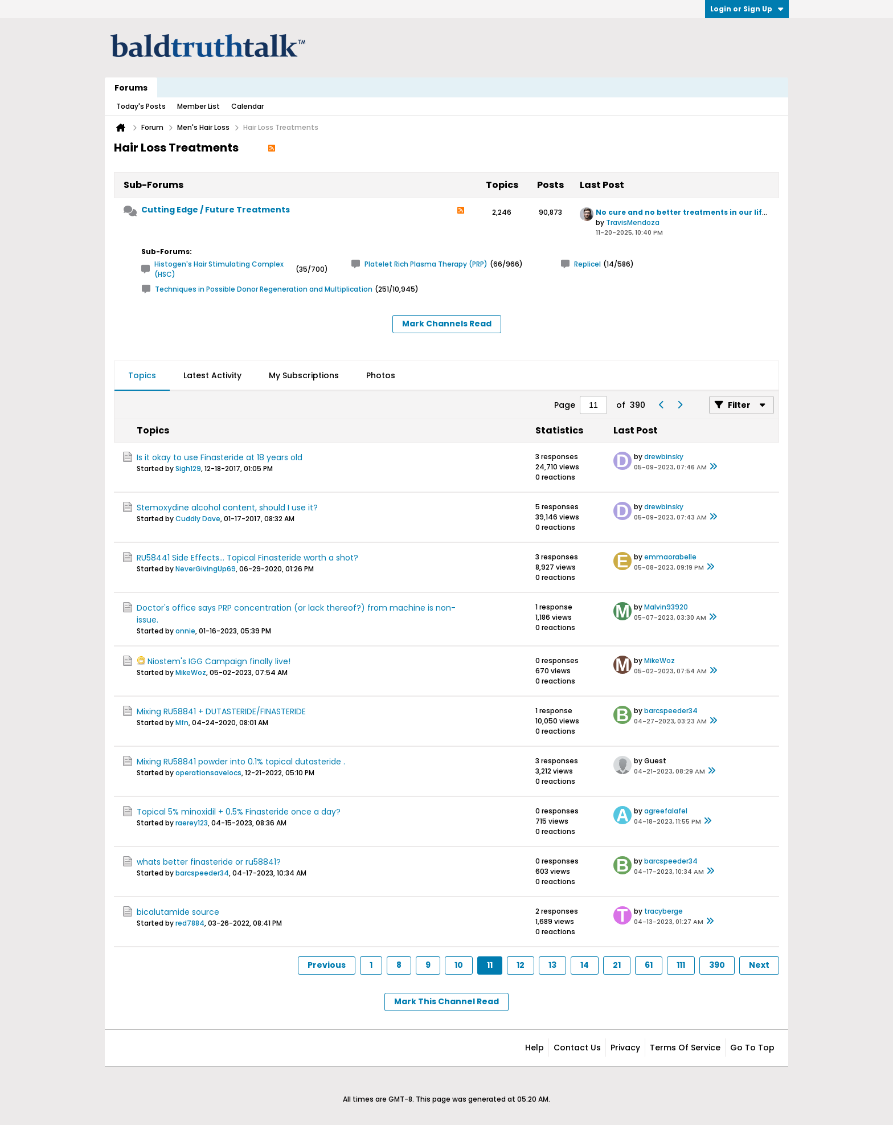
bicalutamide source (178, 912)
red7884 (189, 923)
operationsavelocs (208, 773)
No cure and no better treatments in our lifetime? (692, 212)
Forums (131, 87)
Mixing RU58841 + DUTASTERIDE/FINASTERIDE (221, 711)
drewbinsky (663, 456)
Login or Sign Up (747, 9)
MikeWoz (190, 672)
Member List (198, 106)
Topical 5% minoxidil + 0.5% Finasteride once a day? (239, 811)
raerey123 (191, 823)
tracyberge (663, 911)
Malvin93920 (666, 607)
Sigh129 (188, 468)
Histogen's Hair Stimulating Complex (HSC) (219, 269)
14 (584, 965)
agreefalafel (665, 811)
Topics (142, 375)
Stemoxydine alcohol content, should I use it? (227, 507)
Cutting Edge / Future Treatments (215, 209)
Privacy (625, 1047)
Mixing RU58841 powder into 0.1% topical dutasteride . (241, 761)
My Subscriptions (304, 375)
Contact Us (577, 1047)
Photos (380, 375)
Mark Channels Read (446, 323)
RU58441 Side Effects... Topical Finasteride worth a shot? (247, 557)
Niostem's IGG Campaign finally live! (219, 661)
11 (490, 965)
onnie (185, 631)
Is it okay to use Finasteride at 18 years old (219, 457)
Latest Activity (212, 375)
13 (552, 965)
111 (681, 965)
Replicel (587, 264)
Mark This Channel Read (446, 1001)
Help (534, 1047)
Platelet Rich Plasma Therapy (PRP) (426, 264)
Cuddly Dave (197, 518)
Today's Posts (141, 106)
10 (458, 965)
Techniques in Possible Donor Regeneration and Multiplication (263, 289)
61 (649, 965)
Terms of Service (685, 1047)
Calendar (247, 106)
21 (617, 965)
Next (759, 965)
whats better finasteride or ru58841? (209, 862)
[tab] (142, 376)
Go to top (752, 1047)
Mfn (182, 722)
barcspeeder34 (671, 710)
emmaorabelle (670, 557)
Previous (327, 965)
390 (717, 965)
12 (521, 965)
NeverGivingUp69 (205, 569)
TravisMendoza (632, 222)
